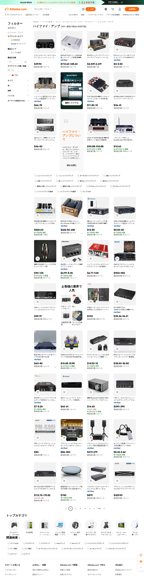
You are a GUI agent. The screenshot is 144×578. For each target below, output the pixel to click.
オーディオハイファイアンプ (46, 549)
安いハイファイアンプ (64, 181)
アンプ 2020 (85, 192)
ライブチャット (11, 574)
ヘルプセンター (11, 570)
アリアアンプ (28, 543)
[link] (141, 555)
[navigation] (18, 265)
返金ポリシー (37, 574)
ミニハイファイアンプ (43, 176)
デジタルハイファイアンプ (96, 186)
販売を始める (93, 570)
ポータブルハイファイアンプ (88, 176)
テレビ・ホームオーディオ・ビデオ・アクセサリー (75, 22)
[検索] (91, 9)
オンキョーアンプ (94, 549)
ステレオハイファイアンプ (116, 549)
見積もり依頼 (65, 570)
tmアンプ (12, 554)
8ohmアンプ (59, 543)
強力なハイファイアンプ (86, 181)
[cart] (113, 9)
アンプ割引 (12, 549)
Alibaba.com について (123, 570)
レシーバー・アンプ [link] (105, 22)
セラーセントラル (94, 574)
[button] (83, 9)
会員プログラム (66, 574)
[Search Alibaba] (57, 9)
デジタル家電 (47, 22)
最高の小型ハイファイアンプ (45, 186)
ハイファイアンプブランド (94, 543)
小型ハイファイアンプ (111, 176)
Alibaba (36, 22)
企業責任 (118, 574)
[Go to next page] (104, 508)
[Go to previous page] (66, 508)
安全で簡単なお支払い (40, 570)
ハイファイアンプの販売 (44, 192)
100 (99, 508)
